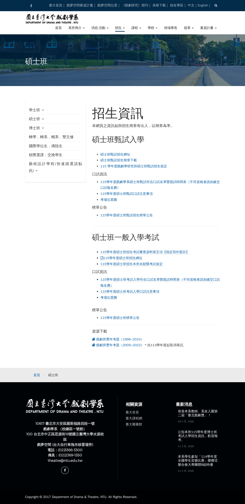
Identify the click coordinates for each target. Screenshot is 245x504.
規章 (189, 28)
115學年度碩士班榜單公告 (120, 318)
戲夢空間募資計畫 (79, 5)
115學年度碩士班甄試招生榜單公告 (126, 215)
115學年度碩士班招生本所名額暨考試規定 (131, 264)
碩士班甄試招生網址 (115, 154)
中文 (191, 5)
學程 (152, 28)
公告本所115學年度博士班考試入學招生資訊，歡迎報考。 (198, 436)
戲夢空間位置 (107, 5)
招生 (120, 28)
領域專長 (170, 28)
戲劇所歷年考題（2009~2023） (118, 345)
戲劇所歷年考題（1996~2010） (118, 339)
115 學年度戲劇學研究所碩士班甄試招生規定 (133, 166)
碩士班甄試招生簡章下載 (118, 160)
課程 (136, 28)
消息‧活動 (100, 28)
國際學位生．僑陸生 (46, 146)
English (203, 5)
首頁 (58, 28)
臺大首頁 (55, 5)
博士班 (34, 128)
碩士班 (34, 119)
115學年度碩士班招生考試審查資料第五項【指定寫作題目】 (145, 252)
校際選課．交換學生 (46, 155)
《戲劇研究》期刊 (135, 5)
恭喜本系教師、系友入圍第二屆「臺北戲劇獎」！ (198, 413)
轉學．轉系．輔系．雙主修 (51, 137)
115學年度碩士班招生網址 (121, 258)
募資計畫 (208, 28)
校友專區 (176, 5)
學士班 (34, 110)
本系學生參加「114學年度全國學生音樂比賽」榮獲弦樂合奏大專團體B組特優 (198, 461)
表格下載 (159, 5)
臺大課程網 (134, 418)
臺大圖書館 (134, 424)
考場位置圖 (108, 200)
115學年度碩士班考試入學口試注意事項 (129, 292)
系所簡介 (76, 28)
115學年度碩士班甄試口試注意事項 (126, 194)
